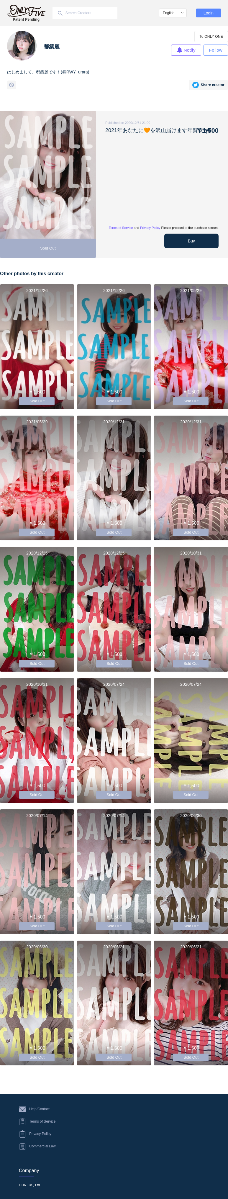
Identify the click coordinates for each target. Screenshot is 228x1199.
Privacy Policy (150, 227)
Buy (191, 241)
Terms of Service (121, 227)
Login (209, 13)
